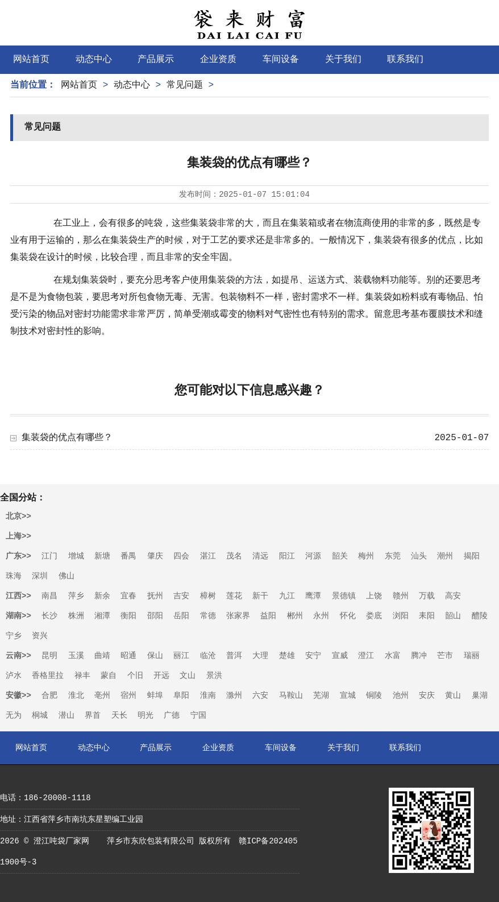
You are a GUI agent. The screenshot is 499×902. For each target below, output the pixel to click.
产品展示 (156, 60)
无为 (14, 715)
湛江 (208, 556)
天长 (119, 715)
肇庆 (155, 556)
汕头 (419, 556)
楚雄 (287, 655)
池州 (401, 695)
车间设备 (281, 60)
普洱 (234, 655)
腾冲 (419, 655)
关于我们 (343, 60)
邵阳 (155, 615)
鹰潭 (313, 596)
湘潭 (102, 615)
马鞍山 (291, 695)
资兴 (40, 635)
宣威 (340, 655)
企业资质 (218, 60)
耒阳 (427, 615)
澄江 (366, 655)
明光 (145, 715)
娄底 (374, 615)
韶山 (453, 615)
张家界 (238, 615)
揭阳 (472, 556)
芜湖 (321, 695)
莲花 (234, 596)
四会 (181, 556)
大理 (260, 655)
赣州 (401, 596)
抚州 (155, 596)
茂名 (234, 556)
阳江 (287, 556)
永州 (321, 615)
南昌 (49, 596)
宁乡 (14, 635)
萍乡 (76, 596)
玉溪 (76, 655)
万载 (427, 596)
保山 (155, 655)
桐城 (40, 715)
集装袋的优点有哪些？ (67, 438)
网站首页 (31, 60)
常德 (208, 615)
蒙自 (109, 675)
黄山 (453, 695)
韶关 (340, 556)
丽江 (181, 655)
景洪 (214, 675)
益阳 (268, 615)
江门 (49, 556)
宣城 (348, 695)
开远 (161, 675)
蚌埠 (155, 695)
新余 (102, 596)
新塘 (102, 556)
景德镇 (344, 596)
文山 (188, 675)
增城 (76, 556)
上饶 (374, 596)
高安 (453, 596)
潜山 (66, 715)
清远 (260, 556)
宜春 (128, 596)
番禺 (128, 556)
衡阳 (128, 615)
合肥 (49, 695)
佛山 (66, 576)
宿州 (128, 695)
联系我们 (405, 60)
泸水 (14, 675)
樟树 (208, 596)
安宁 (313, 655)
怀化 (348, 615)
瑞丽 (472, 655)
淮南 (208, 695)
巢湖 (480, 695)
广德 (172, 715)
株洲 (76, 615)
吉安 (181, 596)
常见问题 (185, 85)
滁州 (234, 695)
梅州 (366, 556)
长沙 (49, 615)
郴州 (295, 615)
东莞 (393, 556)
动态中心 (94, 60)
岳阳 (181, 615)
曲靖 (102, 655)
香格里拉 (48, 675)
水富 (393, 655)
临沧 (208, 655)
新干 (260, 596)
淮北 (76, 695)
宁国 (198, 715)
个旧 (135, 675)
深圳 (40, 576)
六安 (260, 695)
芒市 (445, 655)
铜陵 (374, 695)
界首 (93, 715)
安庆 (427, 695)
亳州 (102, 695)
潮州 (445, 556)
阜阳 (181, 695)
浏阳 (401, 615)
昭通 (128, 655)
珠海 (14, 576)
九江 (287, 596)
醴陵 (480, 615)
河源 (313, 556)
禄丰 (82, 675)
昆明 (49, 655)
